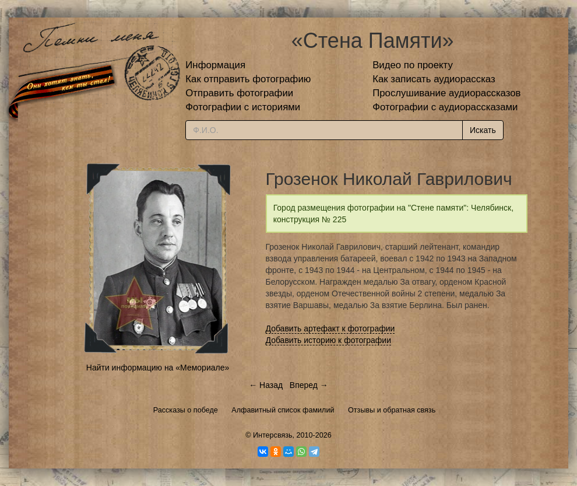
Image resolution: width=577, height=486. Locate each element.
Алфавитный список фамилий (282, 410)
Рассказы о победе (185, 410)
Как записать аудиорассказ (433, 79)
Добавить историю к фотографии (329, 340)
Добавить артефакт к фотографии (330, 328)
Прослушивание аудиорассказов (446, 93)
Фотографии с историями (242, 107)
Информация (215, 65)
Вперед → (309, 385)
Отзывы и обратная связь (391, 410)
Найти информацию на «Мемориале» (157, 367)
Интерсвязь (273, 435)
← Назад (266, 385)
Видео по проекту (412, 65)
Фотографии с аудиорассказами (445, 107)
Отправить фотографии (239, 93)
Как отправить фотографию (248, 79)
